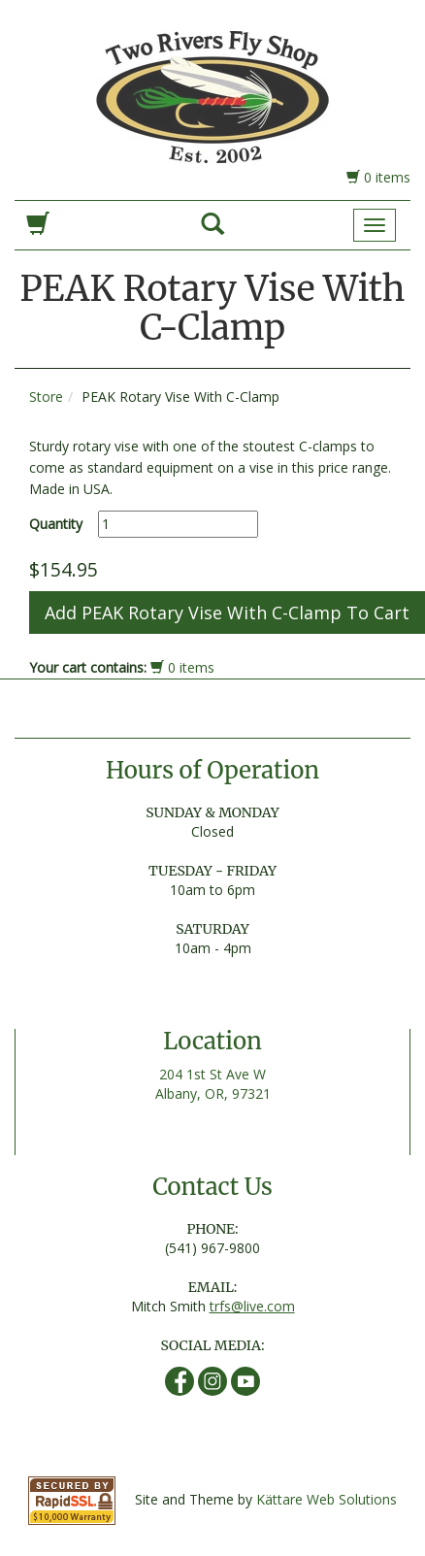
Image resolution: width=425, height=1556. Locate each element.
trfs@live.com (252, 1306)
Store (46, 396)
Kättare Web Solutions (326, 1499)
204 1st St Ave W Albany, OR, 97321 (213, 1084)
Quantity (55, 523)
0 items (378, 177)
